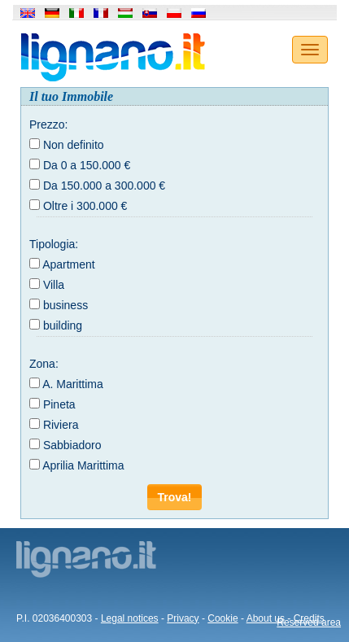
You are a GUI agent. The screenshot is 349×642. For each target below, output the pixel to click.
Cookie (222, 618)
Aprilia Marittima (83, 465)
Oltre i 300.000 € (85, 205)
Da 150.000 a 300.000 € (104, 185)
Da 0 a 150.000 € (86, 165)
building (62, 325)
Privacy (182, 618)
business (65, 305)
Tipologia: (53, 244)
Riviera (61, 424)
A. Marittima (72, 384)
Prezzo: (48, 124)
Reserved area (309, 622)
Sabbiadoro (72, 445)
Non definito (73, 144)
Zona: (44, 363)
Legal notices (130, 618)
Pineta (59, 404)
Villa (53, 284)
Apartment (68, 264)
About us (265, 618)
